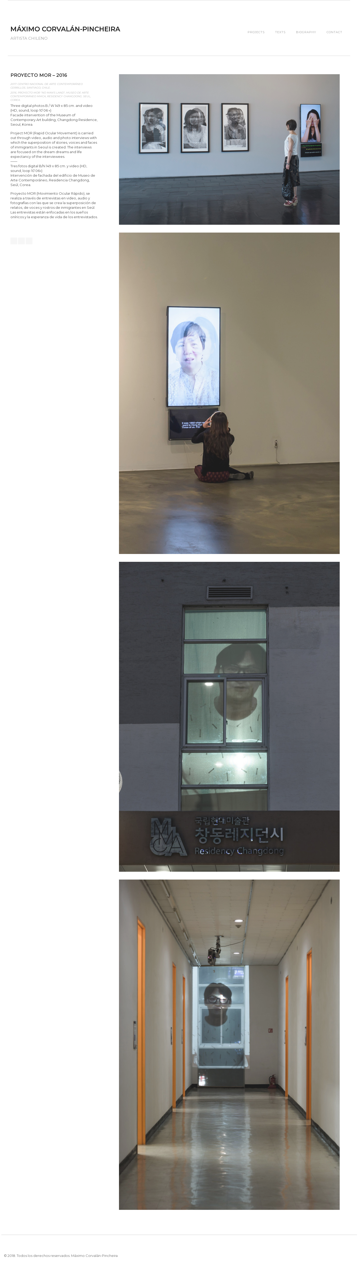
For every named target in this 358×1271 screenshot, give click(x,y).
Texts (280, 32)
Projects (256, 32)
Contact (334, 32)
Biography (306, 32)
